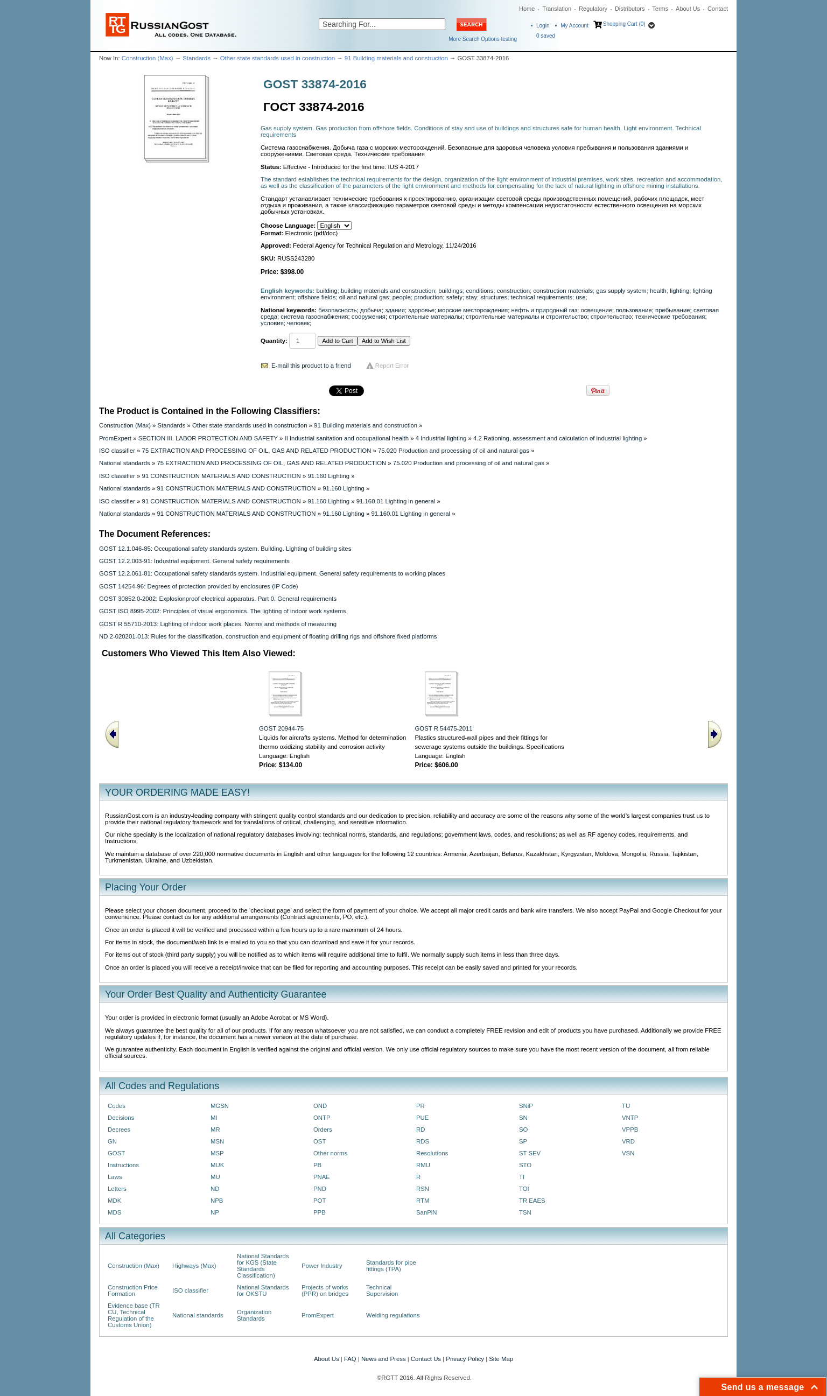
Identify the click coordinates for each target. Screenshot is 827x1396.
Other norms (330, 1153)
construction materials (562, 290)
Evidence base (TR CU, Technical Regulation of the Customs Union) (134, 1315)
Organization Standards (254, 1315)
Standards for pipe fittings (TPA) (391, 1265)
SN (523, 1117)
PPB (319, 1212)
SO (523, 1129)
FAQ (350, 1359)
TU (626, 1106)
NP (215, 1212)
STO (525, 1165)
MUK (217, 1165)
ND (215, 1188)
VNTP (630, 1117)
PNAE (321, 1177)
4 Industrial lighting (441, 438)
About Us (688, 8)
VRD (628, 1141)
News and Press (383, 1359)
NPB (217, 1200)
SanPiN (426, 1212)
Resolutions (432, 1153)
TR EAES (532, 1200)
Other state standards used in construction (277, 58)
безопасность (337, 310)
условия (272, 323)
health (658, 290)
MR (215, 1129)
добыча (371, 310)
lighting (679, 290)
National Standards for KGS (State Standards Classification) (263, 1266)
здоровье (421, 310)
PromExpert (115, 438)
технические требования (670, 316)
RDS (422, 1141)
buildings (450, 290)
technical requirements (541, 297)
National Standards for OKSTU (263, 1290)
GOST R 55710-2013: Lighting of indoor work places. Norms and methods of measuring (218, 624)
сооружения (369, 316)
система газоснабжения (314, 316)
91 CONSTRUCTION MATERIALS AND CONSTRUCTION (221, 476)
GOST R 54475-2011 (444, 728)
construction (513, 290)
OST (319, 1141)
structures (493, 297)
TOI (524, 1188)
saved (545, 36)
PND (319, 1188)
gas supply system (621, 290)
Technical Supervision (382, 1290)
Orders (322, 1129)
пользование (633, 310)
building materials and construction (388, 290)
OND (320, 1106)
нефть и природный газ (544, 310)
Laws (115, 1177)
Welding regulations (393, 1315)
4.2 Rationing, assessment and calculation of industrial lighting (557, 438)
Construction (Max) (147, 58)
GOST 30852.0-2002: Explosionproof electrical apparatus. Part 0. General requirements (218, 598)
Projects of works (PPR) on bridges (325, 1290)
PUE (422, 1117)
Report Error (392, 365)
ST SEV (530, 1153)
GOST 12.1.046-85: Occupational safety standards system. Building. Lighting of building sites (225, 548)
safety (454, 297)
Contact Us (426, 1359)
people (402, 297)
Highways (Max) (194, 1265)
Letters (117, 1188)
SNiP (526, 1106)
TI (521, 1177)
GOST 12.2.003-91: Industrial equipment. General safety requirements (194, 561)
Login (542, 26)
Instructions (123, 1165)
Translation (556, 8)
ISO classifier (117, 450)
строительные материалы (425, 316)
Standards (197, 58)
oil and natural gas (364, 297)
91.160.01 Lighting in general (396, 501)
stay (471, 297)
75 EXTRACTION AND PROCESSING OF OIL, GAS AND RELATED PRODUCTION (257, 450)
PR (420, 1106)
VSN (628, 1153)
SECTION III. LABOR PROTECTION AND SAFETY (208, 438)
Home (527, 8)
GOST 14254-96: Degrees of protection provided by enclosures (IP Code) (198, 586)
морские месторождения (473, 310)
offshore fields (317, 297)
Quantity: (274, 341)
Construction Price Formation (133, 1290)
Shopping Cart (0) (624, 24)
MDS (114, 1212)
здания (395, 310)
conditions (479, 290)
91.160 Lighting (328, 476)
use (580, 297)
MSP (217, 1153)
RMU (423, 1165)
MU (215, 1177)
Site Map (501, 1359)
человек (298, 323)
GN (112, 1141)
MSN (217, 1141)
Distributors (630, 8)
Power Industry (322, 1265)
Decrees (119, 1129)
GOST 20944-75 (281, 728)
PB (317, 1165)
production (428, 297)
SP (523, 1141)
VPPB (630, 1129)
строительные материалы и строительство (526, 316)
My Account (574, 26)
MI (214, 1117)
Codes (116, 1106)
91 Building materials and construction (396, 58)
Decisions (121, 1117)
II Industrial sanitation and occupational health (346, 438)
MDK (114, 1200)
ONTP (322, 1117)
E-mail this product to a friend (311, 365)
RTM (422, 1200)
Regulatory (593, 8)
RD (420, 1129)
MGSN (220, 1106)
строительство (611, 316)
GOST (116, 1153)
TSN (525, 1212)
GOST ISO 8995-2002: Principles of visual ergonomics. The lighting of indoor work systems (222, 611)
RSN (422, 1188)
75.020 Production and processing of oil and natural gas (453, 450)
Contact (717, 8)
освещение (596, 310)
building (327, 290)
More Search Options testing (482, 39)
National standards (124, 463)
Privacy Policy (465, 1359)
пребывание (672, 310)
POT (319, 1200)
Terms (660, 8)
